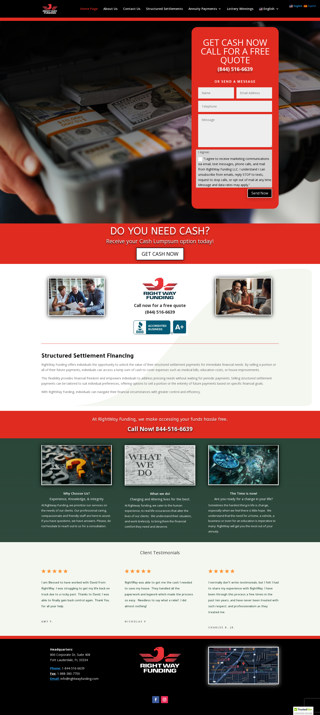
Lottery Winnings (240, 9)
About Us (110, 9)
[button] (303, 711)
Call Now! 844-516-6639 (160, 429)
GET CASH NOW (160, 253)
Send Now (259, 193)
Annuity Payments (202, 9)
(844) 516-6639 (235, 69)
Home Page (89, 9)
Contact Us (131, 9)
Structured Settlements (164, 9)
